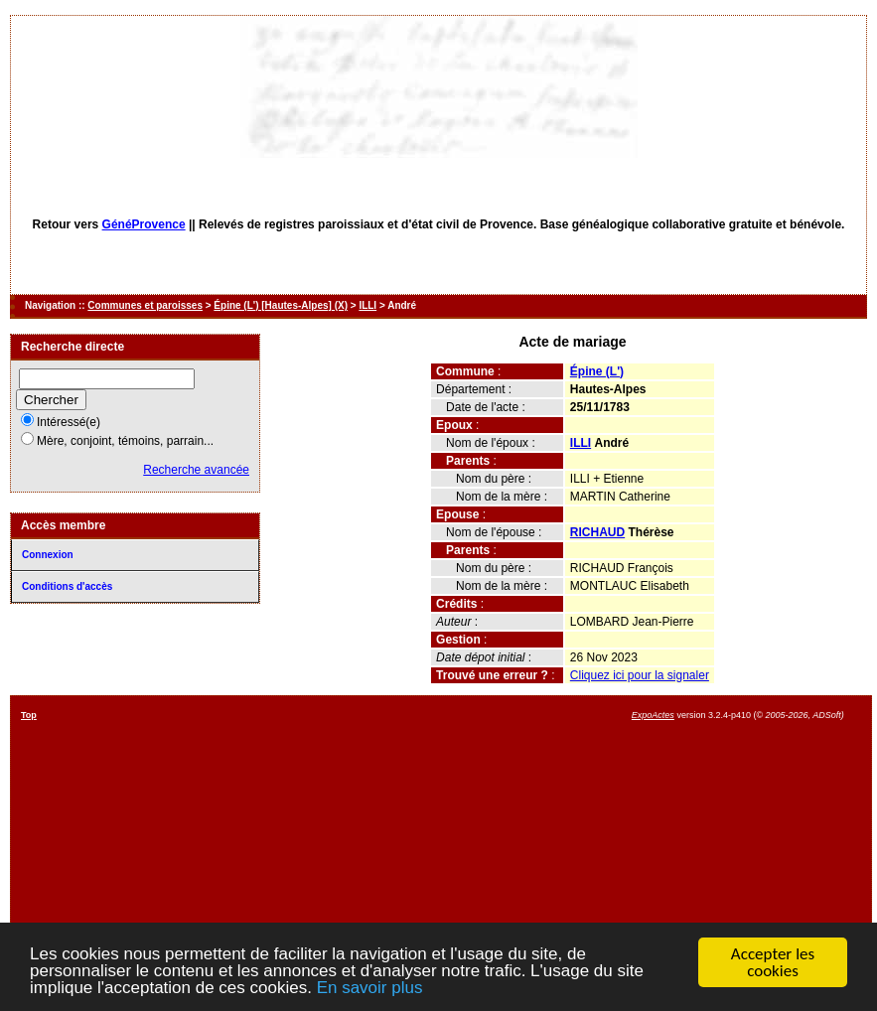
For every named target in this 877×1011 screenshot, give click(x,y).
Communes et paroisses (145, 305)
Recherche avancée (196, 470)
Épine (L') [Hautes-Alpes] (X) (281, 305)
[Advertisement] (530, 849)
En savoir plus (370, 988)
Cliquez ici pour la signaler (639, 675)
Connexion (47, 554)
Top (29, 715)
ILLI (367, 305)
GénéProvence (144, 224)
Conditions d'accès (67, 586)
